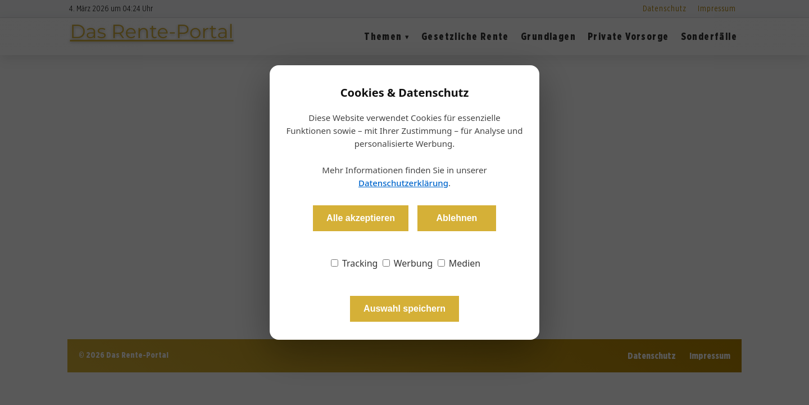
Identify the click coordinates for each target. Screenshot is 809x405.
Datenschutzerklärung (403, 182)
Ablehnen (456, 218)
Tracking (354, 263)
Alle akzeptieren (360, 218)
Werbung (408, 263)
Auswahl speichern (404, 308)
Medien (459, 263)
